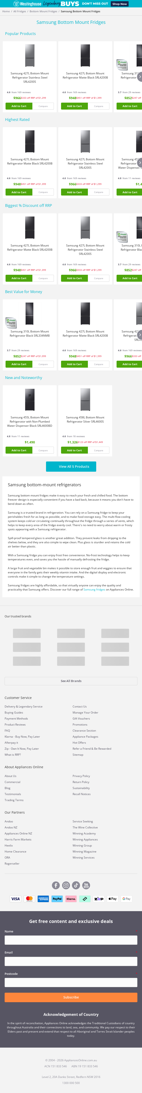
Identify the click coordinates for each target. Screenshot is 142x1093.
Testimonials (13, 794)
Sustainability (81, 788)
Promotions (80, 725)
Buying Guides (14, 712)
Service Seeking (83, 821)
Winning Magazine (84, 851)
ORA (7, 857)
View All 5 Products (71, 466)
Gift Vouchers (81, 718)
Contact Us (80, 706)
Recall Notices (82, 794)
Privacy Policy (81, 776)
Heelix (9, 845)
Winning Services (84, 857)
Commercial (12, 782)
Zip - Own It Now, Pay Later (22, 749)
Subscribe (71, 997)
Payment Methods (16, 718)
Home (6, 11)
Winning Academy (84, 833)
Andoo (9, 821)
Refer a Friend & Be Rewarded (92, 749)
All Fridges (19, 11)
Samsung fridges (94, 589)
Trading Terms (14, 800)
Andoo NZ (11, 827)
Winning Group (82, 845)
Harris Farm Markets (18, 839)
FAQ (7, 731)
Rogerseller (12, 864)
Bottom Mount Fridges (43, 11)
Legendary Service (31, 706)
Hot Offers (79, 743)
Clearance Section (84, 731)
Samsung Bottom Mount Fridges (80, 11)
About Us (10, 776)
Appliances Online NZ (18, 833)
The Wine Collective (85, 827)
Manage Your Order (85, 712)
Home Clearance (15, 851)
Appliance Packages (85, 737)
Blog (7, 788)
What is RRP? (13, 755)
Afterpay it (11, 743)
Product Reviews (15, 725)
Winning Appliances (85, 839)
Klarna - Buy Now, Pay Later (22, 737)
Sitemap (78, 755)
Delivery (10, 706)
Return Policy (81, 782)
